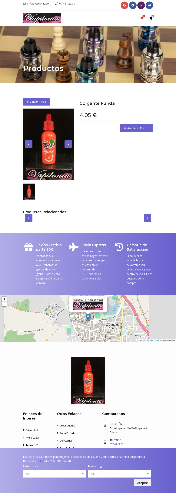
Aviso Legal (32, 437)
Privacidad (32, 430)
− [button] (4, 304)
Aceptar (142, 483)
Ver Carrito (66, 440)
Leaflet (142, 340)
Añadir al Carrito (136, 128)
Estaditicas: (30, 466)
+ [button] (4, 299)
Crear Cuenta (67, 425)
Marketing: (95, 466)
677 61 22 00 (65, 3)
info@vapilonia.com (37, 3)
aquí (40, 460)
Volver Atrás (36, 101)
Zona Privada (67, 433)
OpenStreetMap (156, 340)
